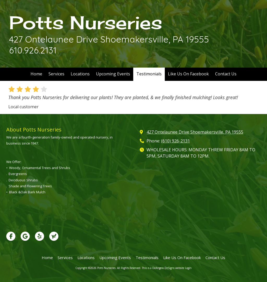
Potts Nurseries (85, 22)
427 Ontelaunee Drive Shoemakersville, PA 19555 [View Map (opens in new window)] (195, 132)
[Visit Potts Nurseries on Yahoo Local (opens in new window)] (53, 236)
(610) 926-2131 (175, 141)
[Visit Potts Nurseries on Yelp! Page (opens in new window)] (39, 236)
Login (188, 268)
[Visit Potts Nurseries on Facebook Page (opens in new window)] (10, 236)
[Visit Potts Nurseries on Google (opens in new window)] (25, 236)
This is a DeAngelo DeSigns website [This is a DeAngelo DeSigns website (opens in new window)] (163, 268)
